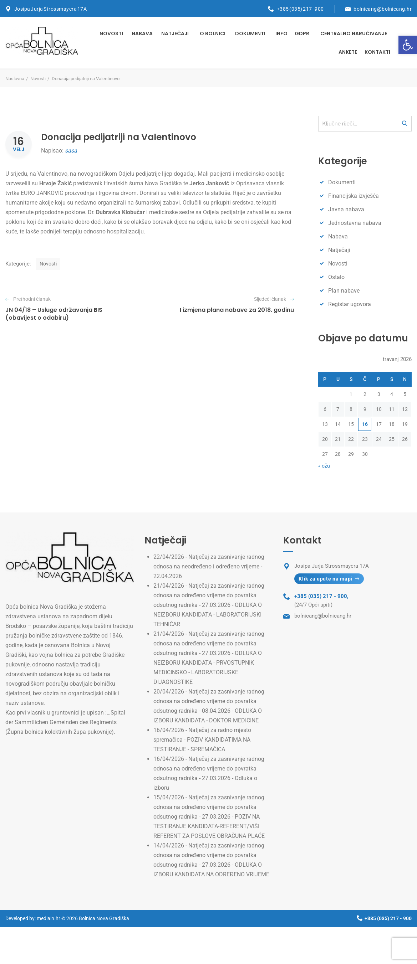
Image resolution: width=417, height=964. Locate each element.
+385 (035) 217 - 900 (300, 9)
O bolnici (212, 33)
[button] (407, 45)
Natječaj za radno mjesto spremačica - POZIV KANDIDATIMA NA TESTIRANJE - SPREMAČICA (202, 740)
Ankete (348, 52)
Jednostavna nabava (354, 223)
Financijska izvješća (353, 195)
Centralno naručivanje (353, 33)
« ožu (324, 466)
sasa (71, 150)
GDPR (302, 33)
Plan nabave (344, 290)
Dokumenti (250, 33)
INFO (281, 33)
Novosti (111, 33)
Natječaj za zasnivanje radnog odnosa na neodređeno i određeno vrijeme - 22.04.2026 (208, 566)
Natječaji (175, 33)
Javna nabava (346, 209)
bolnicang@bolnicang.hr (383, 9)
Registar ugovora (349, 304)
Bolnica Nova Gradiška (104, 918)
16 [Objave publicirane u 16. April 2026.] (365, 424)
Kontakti (377, 52)
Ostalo (336, 277)
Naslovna (14, 78)
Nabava (142, 33)
